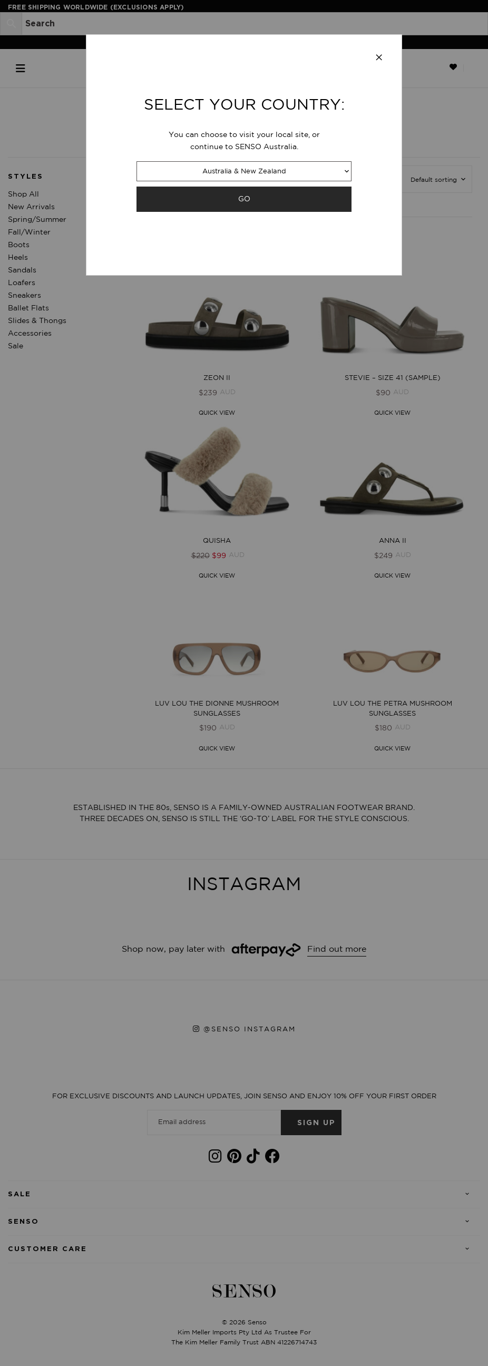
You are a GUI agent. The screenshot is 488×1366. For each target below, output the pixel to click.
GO (244, 199)
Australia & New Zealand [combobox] (244, 171)
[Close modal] (379, 58)
